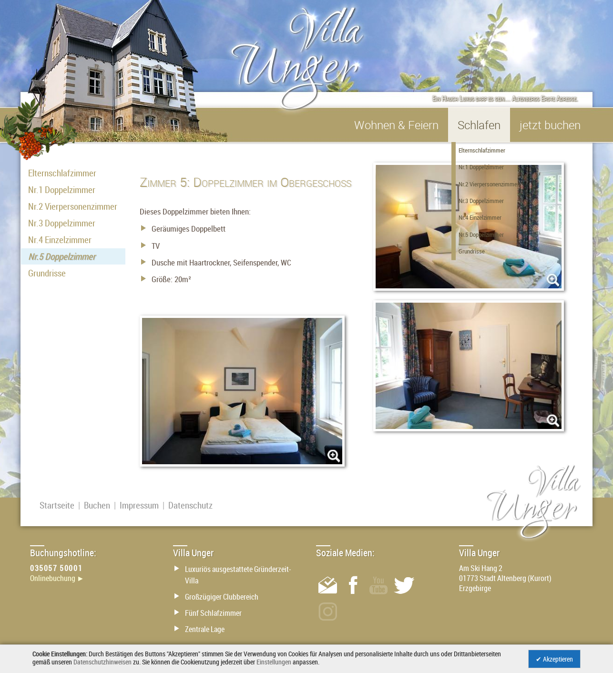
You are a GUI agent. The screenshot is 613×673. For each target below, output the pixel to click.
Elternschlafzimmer (62, 173)
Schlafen (479, 125)
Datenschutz (190, 505)
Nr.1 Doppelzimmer (61, 190)
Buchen (97, 505)
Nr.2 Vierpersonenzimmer (72, 206)
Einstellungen (273, 661)
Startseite (57, 505)
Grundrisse (47, 273)
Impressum (139, 505)
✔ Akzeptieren (554, 658)
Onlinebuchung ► (57, 578)
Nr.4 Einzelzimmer (60, 240)
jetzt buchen (550, 125)
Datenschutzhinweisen (102, 661)
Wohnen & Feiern (396, 125)
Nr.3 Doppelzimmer (61, 223)
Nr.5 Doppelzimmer (61, 256)
